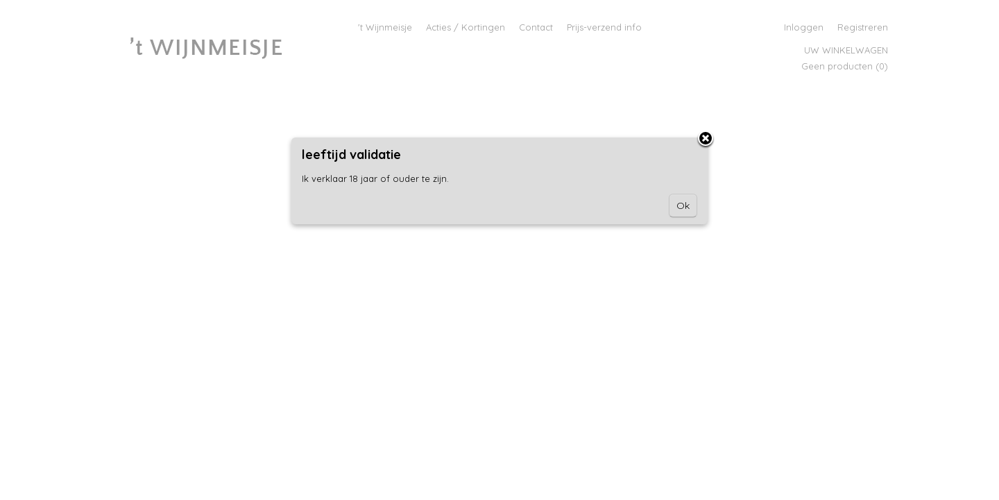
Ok (683, 205)
